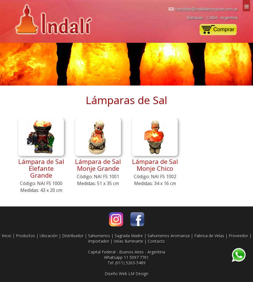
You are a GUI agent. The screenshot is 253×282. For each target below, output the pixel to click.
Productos (25, 235)
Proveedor (238, 235)
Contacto (156, 241)
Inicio (6, 235)
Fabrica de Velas (209, 235)
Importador (98, 241)
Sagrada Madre (129, 235)
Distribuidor (73, 235)
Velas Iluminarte (128, 241)
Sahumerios (99, 235)
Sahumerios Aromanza (168, 235)
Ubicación (49, 235)
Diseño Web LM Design (126, 273)
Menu (246, 5)
